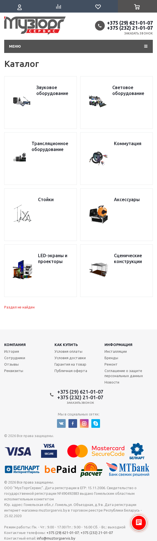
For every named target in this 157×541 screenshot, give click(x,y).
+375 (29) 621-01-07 (130, 22)
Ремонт (111, 364)
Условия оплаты (68, 351)
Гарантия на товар (70, 364)
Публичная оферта (70, 371)
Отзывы (11, 364)
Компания (15, 345)
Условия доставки (70, 358)
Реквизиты (13, 371)
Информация (118, 345)
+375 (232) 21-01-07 (130, 27)
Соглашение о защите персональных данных (123, 373)
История (11, 351)
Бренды (111, 358)
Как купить (66, 345)
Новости (111, 382)
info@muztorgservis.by (56, 538)
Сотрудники (14, 358)
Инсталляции (115, 351)
